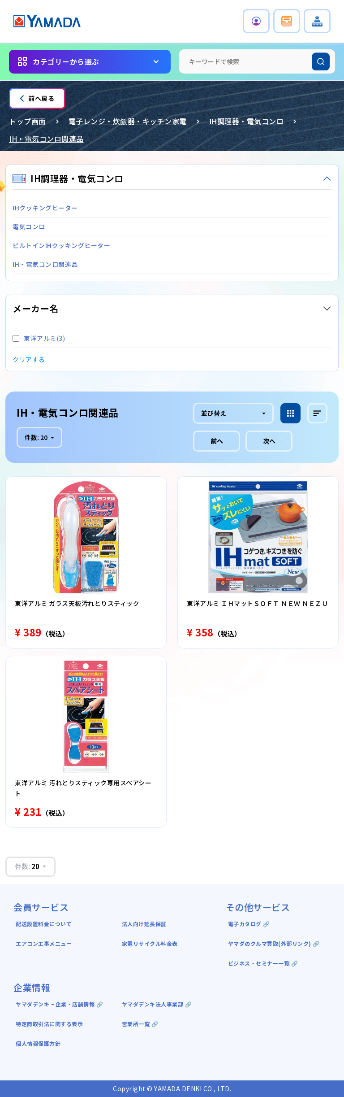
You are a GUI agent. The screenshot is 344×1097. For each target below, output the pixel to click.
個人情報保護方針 (38, 1043)
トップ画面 (27, 121)
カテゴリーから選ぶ (66, 61)
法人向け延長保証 (144, 923)
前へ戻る (37, 98)
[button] (256, 21)
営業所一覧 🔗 (140, 1023)
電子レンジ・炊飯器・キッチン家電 (128, 121)
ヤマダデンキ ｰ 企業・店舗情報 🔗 (59, 1004)
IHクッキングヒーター (45, 207)
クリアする (29, 359)
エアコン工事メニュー (44, 943)
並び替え (213, 413)
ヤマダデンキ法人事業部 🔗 (157, 1004)
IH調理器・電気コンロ (246, 121)
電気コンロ (29, 226)
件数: (37, 437)
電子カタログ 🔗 (249, 923)
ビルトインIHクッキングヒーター (61, 245)
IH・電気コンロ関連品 (46, 138)
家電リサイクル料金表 (150, 943)
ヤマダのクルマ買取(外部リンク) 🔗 (274, 943)
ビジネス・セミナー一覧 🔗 (263, 963)
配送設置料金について (44, 923)
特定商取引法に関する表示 (49, 1023)
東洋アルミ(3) (39, 338)
